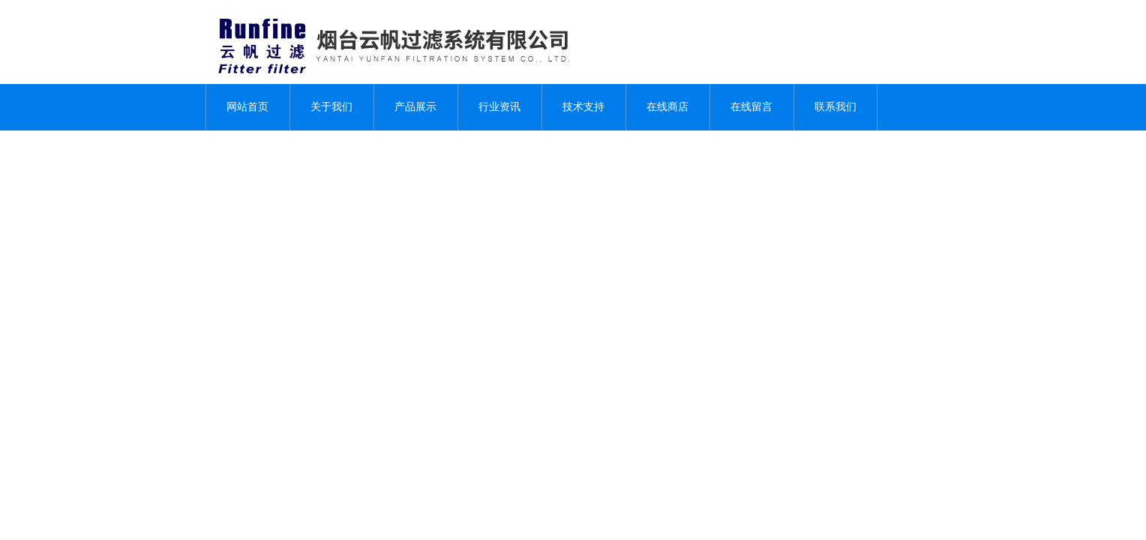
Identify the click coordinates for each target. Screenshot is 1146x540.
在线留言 (751, 106)
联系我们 (835, 106)
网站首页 (247, 106)
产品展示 (415, 106)
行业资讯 (499, 106)
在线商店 (667, 106)
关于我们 (331, 106)
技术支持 (583, 106)
